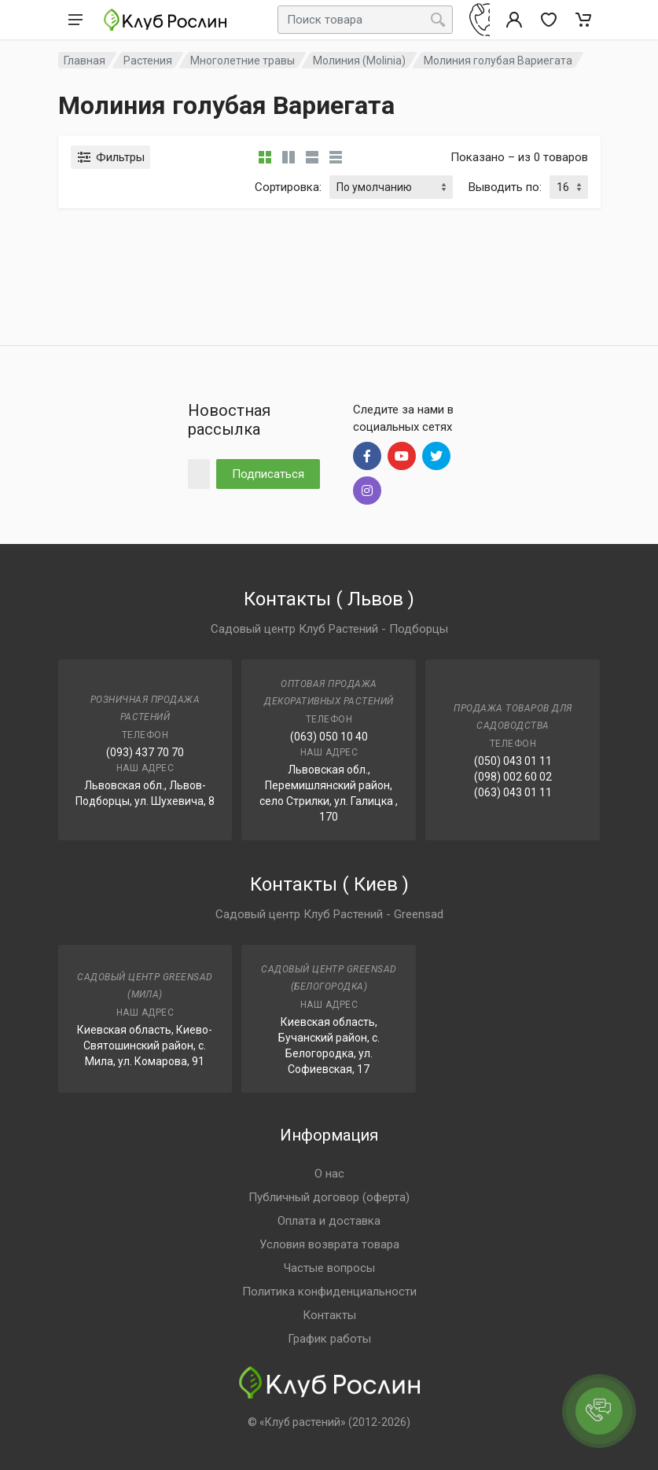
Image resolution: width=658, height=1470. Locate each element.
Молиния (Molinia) (359, 60)
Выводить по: (505, 187)
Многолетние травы (242, 60)
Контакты (329, 1315)
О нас (329, 1174)
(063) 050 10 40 (329, 736)
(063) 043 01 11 (513, 792)
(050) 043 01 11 (513, 761)
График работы (329, 1339)
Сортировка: (288, 187)
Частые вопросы (329, 1268)
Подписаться (268, 474)
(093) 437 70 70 (145, 752)
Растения (147, 60)
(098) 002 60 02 (513, 776)
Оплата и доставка (329, 1221)
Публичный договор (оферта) (329, 1197)
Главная (84, 60)
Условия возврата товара (329, 1244)
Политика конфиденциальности (329, 1291)
